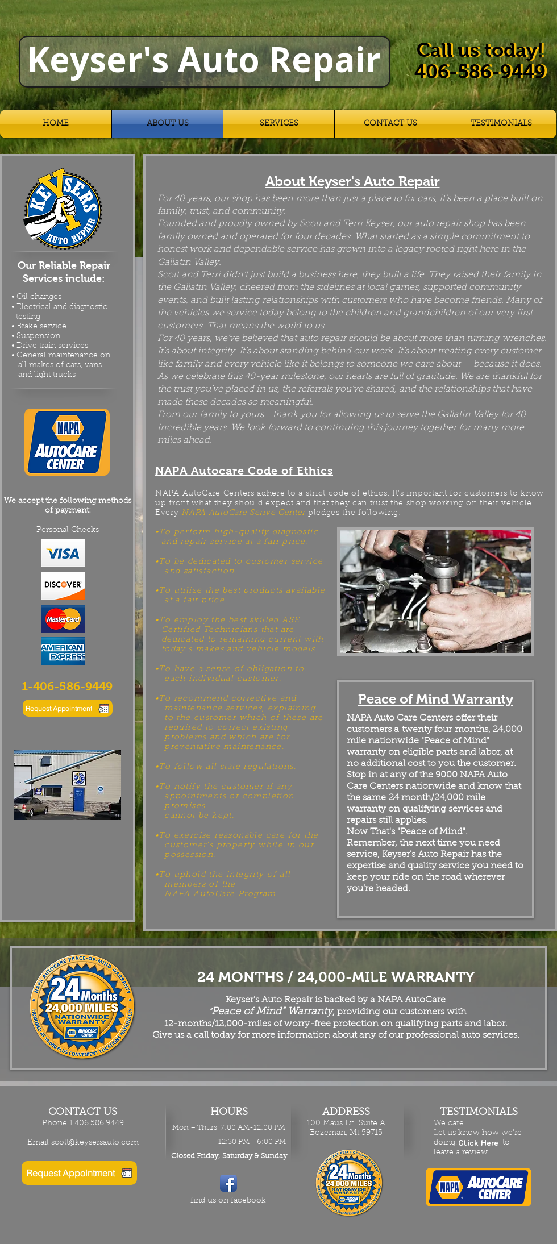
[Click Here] (478, 1142)
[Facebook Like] (223, 1218)
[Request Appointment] (68, 708)
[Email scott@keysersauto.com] (82, 1143)
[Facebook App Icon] (228, 1183)
